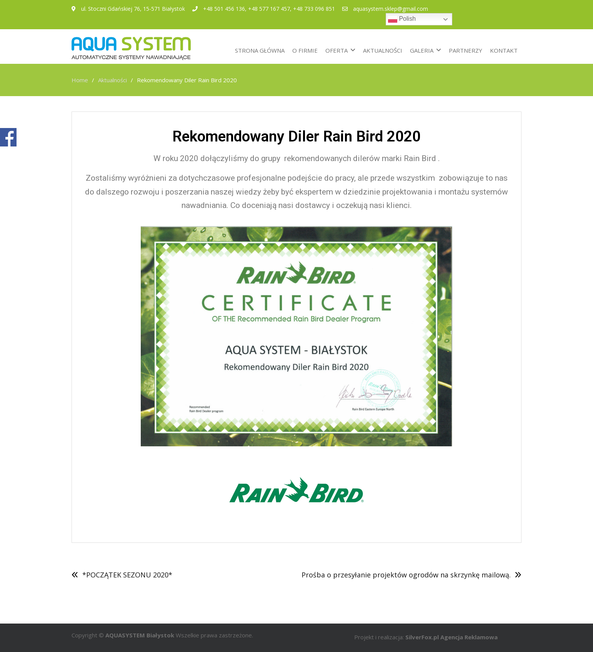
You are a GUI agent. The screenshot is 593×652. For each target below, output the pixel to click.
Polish (402, 19)
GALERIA (421, 50)
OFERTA (336, 50)
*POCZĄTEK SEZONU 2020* (127, 574)
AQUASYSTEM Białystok (139, 635)
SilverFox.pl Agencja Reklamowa (451, 637)
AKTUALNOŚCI (382, 50)
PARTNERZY (465, 50)
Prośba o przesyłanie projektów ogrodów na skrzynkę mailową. (406, 574)
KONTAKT (504, 50)
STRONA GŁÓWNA (260, 50)
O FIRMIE (305, 50)
